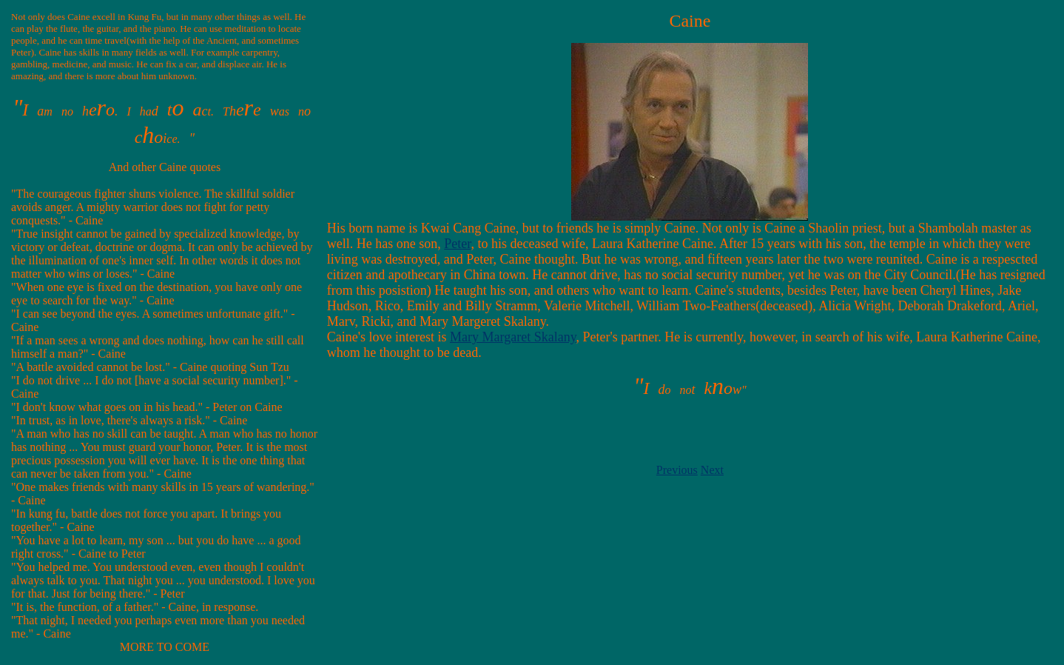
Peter (457, 243)
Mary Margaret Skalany (513, 337)
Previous (677, 470)
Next (712, 470)
